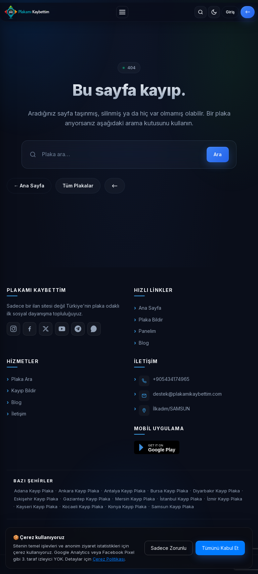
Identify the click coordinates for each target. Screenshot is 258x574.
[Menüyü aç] (122, 12)
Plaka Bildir (151, 319)
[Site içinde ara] (201, 12)
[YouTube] (62, 329)
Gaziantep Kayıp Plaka (86, 498)
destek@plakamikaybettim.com (187, 394)
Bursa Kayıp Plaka (169, 490)
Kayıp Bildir (23, 390)
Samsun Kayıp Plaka (173, 506)
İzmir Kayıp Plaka (224, 498)
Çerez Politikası (109, 559)
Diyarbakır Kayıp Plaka (216, 490)
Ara (218, 154)
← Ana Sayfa (29, 185)
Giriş (230, 11)
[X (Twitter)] (45, 329)
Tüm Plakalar (77, 185)
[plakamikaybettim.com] (26, 12)
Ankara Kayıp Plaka (78, 490)
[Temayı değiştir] (214, 12)
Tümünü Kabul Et (220, 548)
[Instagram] (13, 329)
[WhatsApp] (94, 329)
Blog (144, 343)
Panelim (147, 331)
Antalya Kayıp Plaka (124, 490)
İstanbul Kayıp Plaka (181, 498)
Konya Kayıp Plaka (127, 506)
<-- (247, 11)
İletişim (18, 413)
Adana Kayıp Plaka (33, 490)
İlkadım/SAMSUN (171, 408)
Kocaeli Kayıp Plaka (82, 506)
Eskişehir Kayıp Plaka (36, 498)
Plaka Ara (21, 379)
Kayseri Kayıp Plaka (36, 506)
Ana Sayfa (150, 308)
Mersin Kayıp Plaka (135, 498)
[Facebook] (29, 329)
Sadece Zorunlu (168, 548)
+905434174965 (171, 379)
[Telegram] (78, 329)
